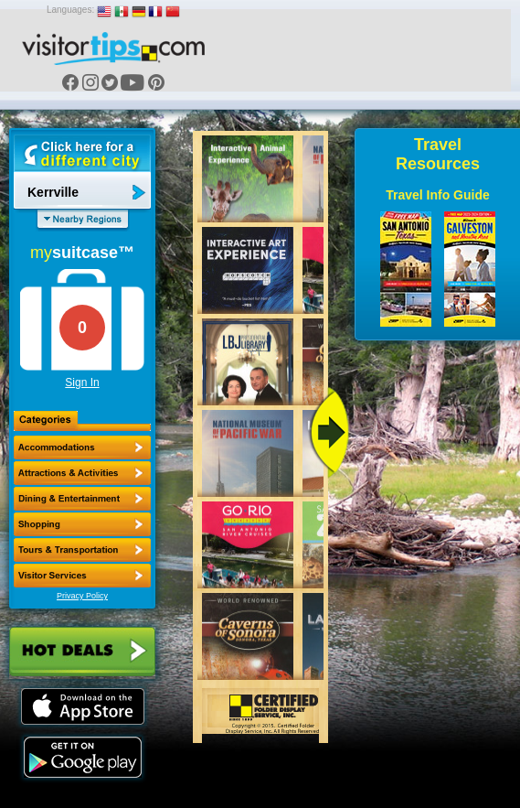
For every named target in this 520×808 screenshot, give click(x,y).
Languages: (70, 10)
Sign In (82, 382)
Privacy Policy (82, 595)
